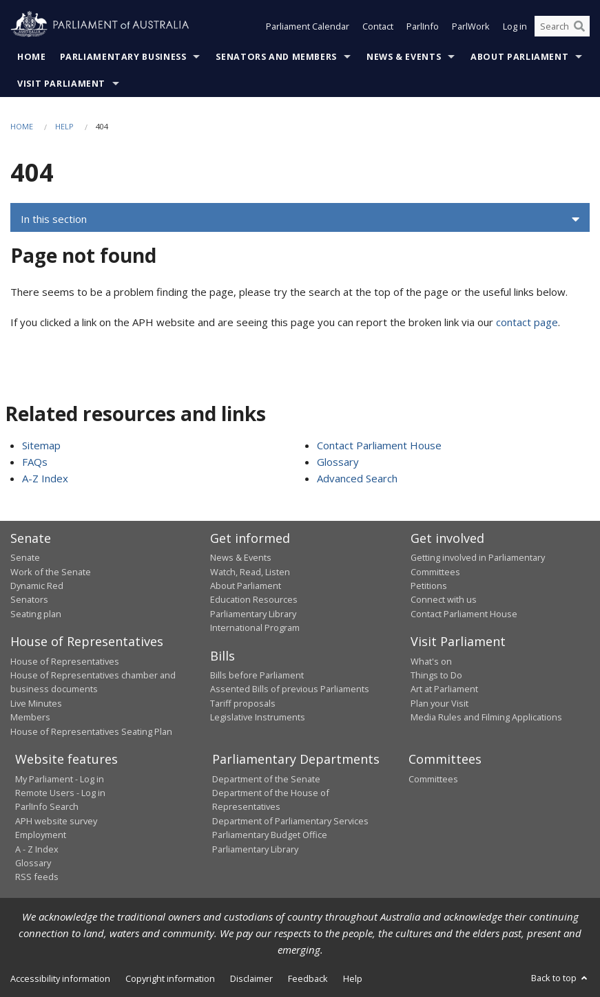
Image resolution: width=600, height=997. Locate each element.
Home (31, 57)
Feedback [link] (308, 978)
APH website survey (56, 821)
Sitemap (41, 445)
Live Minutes (36, 703)
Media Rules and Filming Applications (486, 717)
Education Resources (254, 599)
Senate (25, 557)
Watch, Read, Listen (250, 572)
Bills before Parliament (257, 675)
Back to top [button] (560, 978)
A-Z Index (45, 478)
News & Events (403, 57)
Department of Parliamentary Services (290, 821)
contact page (527, 322)
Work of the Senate (50, 572)
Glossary (338, 462)
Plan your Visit (439, 703)
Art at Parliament (444, 689)
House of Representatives (64, 661)
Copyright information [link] (170, 978)
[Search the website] (562, 26)
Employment (40, 834)
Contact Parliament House (379, 445)
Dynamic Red (36, 585)
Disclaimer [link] (251, 978)
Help (64, 126)
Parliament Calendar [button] (307, 26)
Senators (29, 599)
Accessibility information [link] (60, 978)
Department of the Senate (266, 779)
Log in (515, 26)
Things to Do (436, 675)
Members (30, 717)
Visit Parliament (61, 83)
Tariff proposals (243, 703)
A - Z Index (37, 849)
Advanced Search (357, 478)
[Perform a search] (579, 26)
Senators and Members (276, 57)
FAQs (35, 462)
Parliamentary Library (253, 614)
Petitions (429, 585)
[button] (300, 219)
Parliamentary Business (123, 57)
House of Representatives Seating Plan (91, 731)
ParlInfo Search (47, 806)
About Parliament (519, 57)
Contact (377, 26)
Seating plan (35, 614)
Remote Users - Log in (60, 792)
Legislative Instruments (257, 717)
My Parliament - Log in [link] (59, 779)
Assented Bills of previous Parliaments (289, 689)
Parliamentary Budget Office (269, 834)
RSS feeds (37, 876)
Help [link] (352, 978)
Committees (433, 779)
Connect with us (444, 599)
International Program (255, 627)
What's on (431, 661)
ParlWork (471, 26)
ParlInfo (422, 26)
